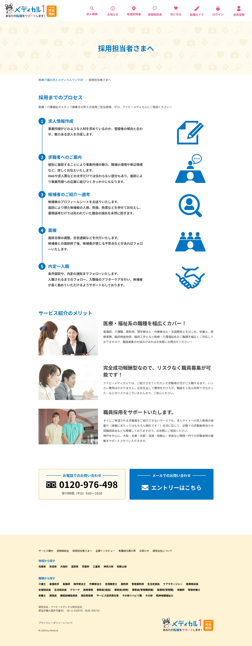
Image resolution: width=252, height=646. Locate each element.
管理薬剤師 (138, 584)
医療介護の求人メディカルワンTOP (60, 80)
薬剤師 (124, 584)
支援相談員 (44, 589)
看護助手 (54, 584)
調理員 (53, 595)
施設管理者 (87, 595)
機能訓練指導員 (68, 595)
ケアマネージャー (173, 584)
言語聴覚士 (111, 584)
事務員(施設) (104, 589)
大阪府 (64, 566)
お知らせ (144, 550)
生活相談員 (60, 589)
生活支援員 (153, 584)
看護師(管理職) (165, 589)
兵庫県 (42, 566)
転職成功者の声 (127, 550)
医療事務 (88, 589)
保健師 (180, 589)
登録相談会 (63, 550)
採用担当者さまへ (82, 550)
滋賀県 (74, 566)
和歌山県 (122, 566)
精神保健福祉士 (164, 595)
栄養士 (42, 595)
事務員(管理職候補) (142, 589)
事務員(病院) (121, 589)
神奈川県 (108, 566)
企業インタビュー (105, 550)
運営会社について (162, 550)
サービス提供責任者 (108, 595)
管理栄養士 (194, 589)
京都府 (85, 566)
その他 (149, 595)
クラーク (75, 589)
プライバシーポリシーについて (55, 622)
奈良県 (53, 566)
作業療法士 (95, 584)
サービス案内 (45, 550)
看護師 (66, 584)
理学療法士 (80, 584)
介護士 (42, 584)
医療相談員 (192, 584)
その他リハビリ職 (132, 595)
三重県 (96, 566)
